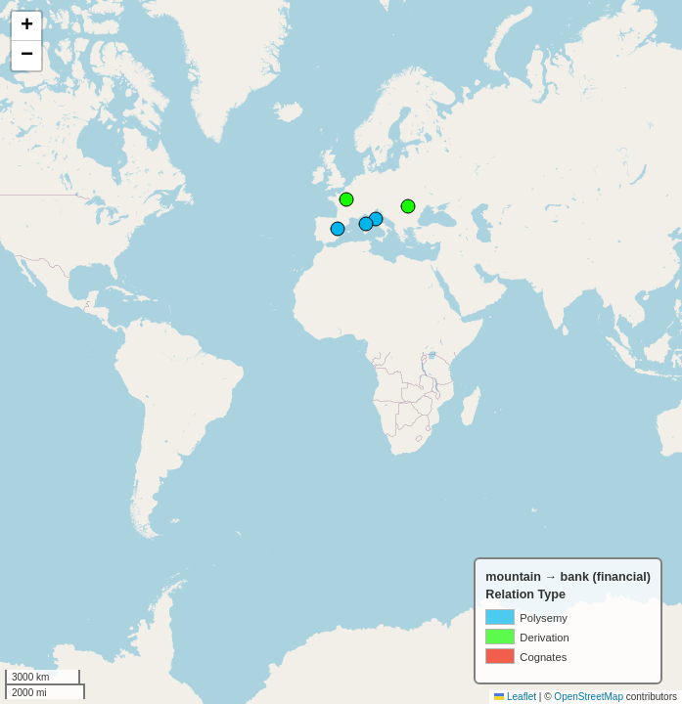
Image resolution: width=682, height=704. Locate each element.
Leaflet (515, 696)
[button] (26, 26)
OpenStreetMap (588, 696)
